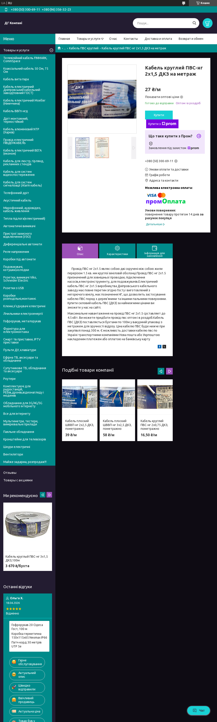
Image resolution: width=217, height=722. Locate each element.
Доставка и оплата (158, 38)
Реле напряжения (16, 251)
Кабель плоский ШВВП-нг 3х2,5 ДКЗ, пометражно (117, 424)
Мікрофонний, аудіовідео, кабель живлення (22, 209)
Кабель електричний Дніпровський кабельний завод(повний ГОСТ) (21, 90)
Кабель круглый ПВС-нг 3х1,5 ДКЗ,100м (27, 558)
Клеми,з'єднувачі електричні (24, 306)
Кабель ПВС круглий (84, 48)
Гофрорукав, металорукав (22, 321)
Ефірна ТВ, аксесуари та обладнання (20, 359)
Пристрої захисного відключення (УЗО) (17, 235)
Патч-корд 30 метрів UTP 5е (27, 644)
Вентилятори (13, 454)
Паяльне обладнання (18, 432)
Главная (64, 38)
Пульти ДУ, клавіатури (19, 350)
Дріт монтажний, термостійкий (15, 120)
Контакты (131, 38)
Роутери (9, 378)
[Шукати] (194, 23)
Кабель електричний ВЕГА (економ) (22, 152)
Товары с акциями (18, 480)
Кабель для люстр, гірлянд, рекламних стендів (23, 162)
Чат (199, 710)
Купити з (162, 124)
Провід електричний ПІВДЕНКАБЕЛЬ (18, 141)
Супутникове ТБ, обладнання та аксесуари (24, 369)
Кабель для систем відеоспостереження (19, 173)
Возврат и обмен (191, 38)
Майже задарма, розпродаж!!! (24, 462)
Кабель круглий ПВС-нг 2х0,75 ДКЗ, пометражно (154, 424)
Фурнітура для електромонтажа (16, 330)
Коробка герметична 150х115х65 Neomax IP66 (29, 635)
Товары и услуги (88, 38)
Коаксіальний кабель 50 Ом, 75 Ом (25, 70)
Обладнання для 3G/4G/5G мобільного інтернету (22, 404)
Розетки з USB (13, 288)
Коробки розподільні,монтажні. (19, 297)
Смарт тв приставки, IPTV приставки (22, 341)
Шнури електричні (16, 447)
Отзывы (9, 472)
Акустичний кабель (17, 200)
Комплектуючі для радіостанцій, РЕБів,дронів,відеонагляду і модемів (23, 390)
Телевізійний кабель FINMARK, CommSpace (25, 59)
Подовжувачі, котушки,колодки (16, 268)
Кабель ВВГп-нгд (15, 111)
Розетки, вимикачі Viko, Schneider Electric (20, 279)
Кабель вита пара (16, 79)
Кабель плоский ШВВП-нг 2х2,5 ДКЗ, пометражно (79, 424)
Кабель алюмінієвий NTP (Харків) (21, 130)
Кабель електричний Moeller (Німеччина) (24, 102)
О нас (113, 38)
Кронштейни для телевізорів (24, 439)
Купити (159, 115)
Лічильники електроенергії (23, 313)
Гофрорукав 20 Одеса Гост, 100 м (27, 627)
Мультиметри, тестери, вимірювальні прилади (20, 422)
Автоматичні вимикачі (19, 226)
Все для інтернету (16, 413)
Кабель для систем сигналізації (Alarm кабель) (22, 183)
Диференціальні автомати (22, 244)
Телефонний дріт (16, 193)
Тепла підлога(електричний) (24, 218)
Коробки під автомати (19, 259)
